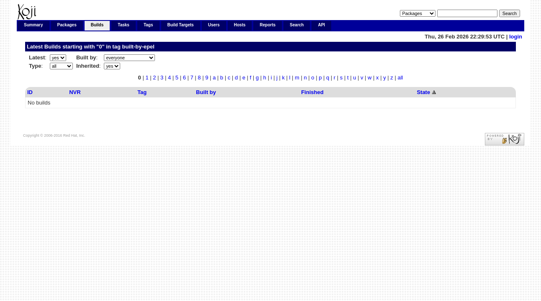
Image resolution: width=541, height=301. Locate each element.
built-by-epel (138, 46)
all (400, 77)
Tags (148, 25)
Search (297, 25)
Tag (142, 92)
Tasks (123, 25)
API (321, 25)
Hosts (240, 25)
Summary (33, 25)
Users (214, 25)
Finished (312, 92)
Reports (268, 25)
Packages (67, 25)
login (515, 36)
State (423, 92)
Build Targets (180, 25)
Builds (97, 25)
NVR (74, 92)
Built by (206, 92)
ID (30, 92)
